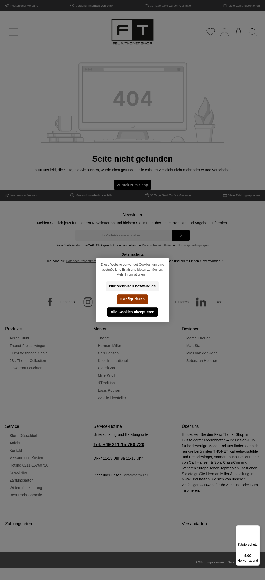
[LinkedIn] (208, 302)
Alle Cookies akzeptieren (132, 312)
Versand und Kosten (26, 458)
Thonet (103, 338)
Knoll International (113, 360)
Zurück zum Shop (132, 185)
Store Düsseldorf (23, 435)
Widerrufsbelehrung (26, 488)
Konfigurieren (132, 299)
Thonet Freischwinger (27, 346)
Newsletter (18, 473)
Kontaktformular (135, 475)
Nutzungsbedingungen (193, 245)
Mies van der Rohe (202, 353)
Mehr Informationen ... (132, 274)
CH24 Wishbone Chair (28, 353)
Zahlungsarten (21, 480)
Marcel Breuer (198, 338)
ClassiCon (106, 368)
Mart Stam (194, 346)
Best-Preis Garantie (26, 495)
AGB (199, 562)
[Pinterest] (172, 302)
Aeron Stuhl (19, 338)
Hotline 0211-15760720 (29, 465)
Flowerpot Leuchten (26, 368)
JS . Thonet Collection (28, 360)
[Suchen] (253, 32)
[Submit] (181, 235)
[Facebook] (58, 302)
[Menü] (12, 32)
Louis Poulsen (109, 390)
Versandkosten (181, 572)
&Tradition (106, 383)
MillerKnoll (106, 375)
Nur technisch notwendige (132, 286)
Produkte (13, 328)
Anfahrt (15, 443)
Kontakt (16, 450)
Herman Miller (109, 346)
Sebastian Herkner (201, 360)
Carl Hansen (108, 353)
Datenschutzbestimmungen (85, 261)
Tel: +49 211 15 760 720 (118, 444)
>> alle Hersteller (112, 398)
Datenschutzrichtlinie (156, 245)
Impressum (215, 562)
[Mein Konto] (224, 32)
